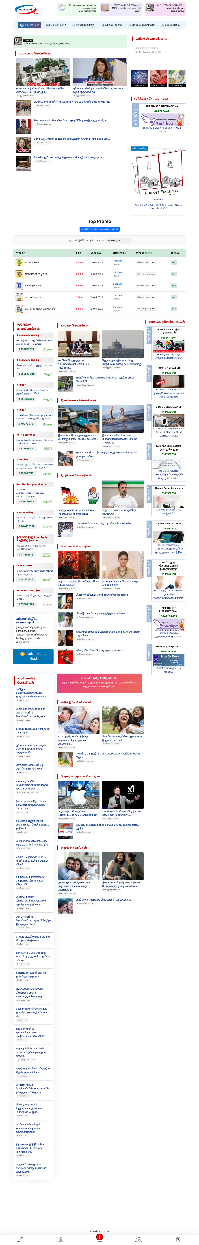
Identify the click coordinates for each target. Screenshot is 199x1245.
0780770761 (26, 424)
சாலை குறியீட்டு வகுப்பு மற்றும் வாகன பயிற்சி (168, 356)
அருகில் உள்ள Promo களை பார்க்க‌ (99, 243)
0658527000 (27, 374)
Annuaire (138, 1240)
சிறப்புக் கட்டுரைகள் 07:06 (27, 792)
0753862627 (26, 349)
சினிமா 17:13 (22, 944)
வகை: (100, 255)
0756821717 (26, 473)
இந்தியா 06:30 (23, 868)
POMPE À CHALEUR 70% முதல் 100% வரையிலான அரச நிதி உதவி (169, 393)
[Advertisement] (99, 1204)
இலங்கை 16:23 (23, 1000)
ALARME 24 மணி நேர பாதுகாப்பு (168, 511)
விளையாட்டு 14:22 (24, 1076)
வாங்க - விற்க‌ (111, 25)
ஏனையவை (170, 25)
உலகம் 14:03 (22, 1136)
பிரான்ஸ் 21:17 (23, 908)
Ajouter (99, 1240)
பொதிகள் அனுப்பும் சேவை (169, 670)
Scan (178, 1240)
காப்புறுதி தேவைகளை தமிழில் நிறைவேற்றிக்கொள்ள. (169, 594)
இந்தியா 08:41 (23, 736)
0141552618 (26, 555)
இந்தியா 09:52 (23, 700)
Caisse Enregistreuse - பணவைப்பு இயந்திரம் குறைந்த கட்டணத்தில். (168, 548)
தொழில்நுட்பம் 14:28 (26, 1060)
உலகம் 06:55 (22, 832)
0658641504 (27, 604)
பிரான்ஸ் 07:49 (23, 756)
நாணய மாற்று (83, 25)
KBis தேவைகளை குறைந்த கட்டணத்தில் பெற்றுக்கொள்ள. (169, 474)
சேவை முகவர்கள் (141, 25)
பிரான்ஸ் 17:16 (23, 928)
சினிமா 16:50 (22, 980)
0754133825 (168, 651)
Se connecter (29, 25)
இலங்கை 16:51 (23, 964)
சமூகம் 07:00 (22, 812)
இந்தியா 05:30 (23, 888)
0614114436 (26, 501)
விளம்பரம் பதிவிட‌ (33, 656)
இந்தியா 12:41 (23, 1155)
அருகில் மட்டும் (84, 255)
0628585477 (27, 448)
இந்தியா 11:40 (23, 1175)
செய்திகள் (55, 25)
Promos (60, 1240)
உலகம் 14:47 (22, 1020)
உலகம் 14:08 (22, 1116)
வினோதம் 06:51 (23, 848)
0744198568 (27, 526)
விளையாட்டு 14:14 (24, 1096)
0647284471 (162, 111)
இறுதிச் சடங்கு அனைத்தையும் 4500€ (162, 130)
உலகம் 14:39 (22, 1040)
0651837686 (26, 399)
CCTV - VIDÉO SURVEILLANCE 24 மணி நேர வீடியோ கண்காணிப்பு (168, 432)
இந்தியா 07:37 (23, 772)
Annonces (21, 1240)
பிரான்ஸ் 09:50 (23, 720)
